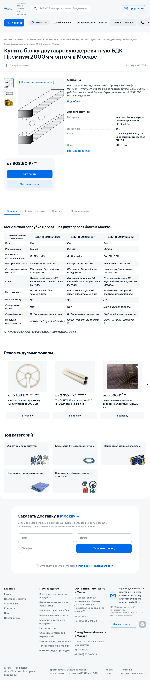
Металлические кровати (53, 615)
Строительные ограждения (55, 641)
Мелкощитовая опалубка (54, 610)
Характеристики (34, 211)
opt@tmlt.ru (134, 9)
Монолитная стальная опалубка (122, 446)
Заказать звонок (123, 624)
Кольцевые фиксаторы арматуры (74, 446)
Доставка (57, 211)
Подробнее (73, 101)
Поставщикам (12, 618)
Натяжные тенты (48, 628)
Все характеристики (79, 151)
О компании (11, 604)
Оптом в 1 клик (30, 184)
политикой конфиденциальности (95, 566)
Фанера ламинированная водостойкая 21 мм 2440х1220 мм (120, 404)
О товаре (12, 211)
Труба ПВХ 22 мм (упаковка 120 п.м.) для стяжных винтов (73, 402)
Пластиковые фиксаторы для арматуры (72, 475)
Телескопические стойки (54, 646)
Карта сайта (109, 671)
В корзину (29, 174)
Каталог (14, 23)
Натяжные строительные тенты (25, 473)
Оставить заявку (123, 23)
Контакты (104, 23)
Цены (7, 613)
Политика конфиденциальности (133, 671)
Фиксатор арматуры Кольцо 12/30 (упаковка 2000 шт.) (24, 402)
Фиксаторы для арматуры (22, 446)
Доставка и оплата (15, 599)
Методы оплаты (80, 211)
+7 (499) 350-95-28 (85, 621)
